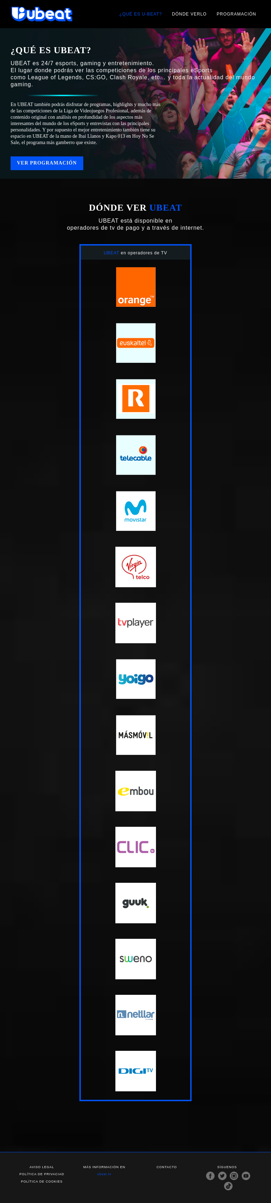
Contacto (167, 1167)
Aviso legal (42, 1167)
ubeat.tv (104, 1174)
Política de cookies (41, 1181)
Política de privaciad (41, 1174)
